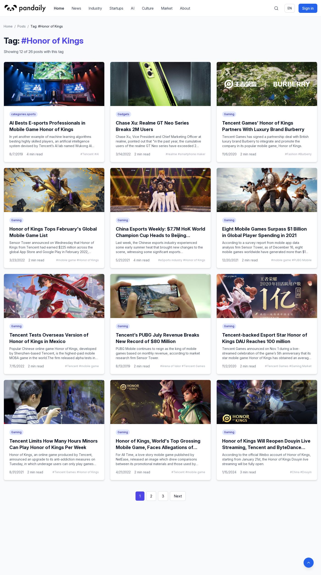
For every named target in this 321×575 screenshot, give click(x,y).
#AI (96, 154)
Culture (148, 8)
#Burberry (305, 154)
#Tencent (87, 154)
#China (294, 472)
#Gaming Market (300, 366)
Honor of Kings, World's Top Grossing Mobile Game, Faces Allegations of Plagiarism (158, 447)
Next (178, 496)
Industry (95, 8)
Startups (117, 8)
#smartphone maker (191, 154)
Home (59, 8)
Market (167, 8)
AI (133, 8)
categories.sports (23, 114)
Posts (21, 26)
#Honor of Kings (88, 260)
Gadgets (123, 114)
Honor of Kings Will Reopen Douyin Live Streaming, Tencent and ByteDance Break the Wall (266, 447)
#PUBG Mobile (302, 260)
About (185, 8)
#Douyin (306, 472)
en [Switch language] (290, 8)
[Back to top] (309, 563)
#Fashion (291, 154)
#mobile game (66, 260)
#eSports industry (170, 260)
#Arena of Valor (170, 366)
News (76, 8)
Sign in (308, 8)
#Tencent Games (193, 366)
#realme (171, 154)
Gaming (229, 114)
